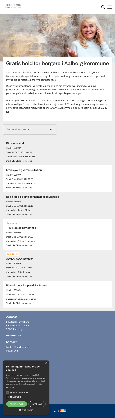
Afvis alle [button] (37, 404)
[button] (26, 409)
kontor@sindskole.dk (18, 347)
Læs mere (10, 387)
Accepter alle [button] (16, 404)
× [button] (46, 363)
